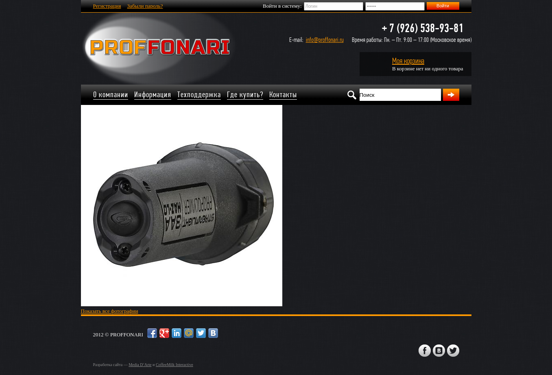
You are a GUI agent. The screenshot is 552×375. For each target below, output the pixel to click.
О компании (110, 94)
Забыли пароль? (145, 6)
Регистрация (107, 6)
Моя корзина (408, 60)
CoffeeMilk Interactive (174, 364)
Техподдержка (199, 94)
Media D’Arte (140, 364)
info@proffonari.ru (325, 40)
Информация (152, 94)
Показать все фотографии (109, 311)
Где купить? (245, 94)
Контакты (283, 94)
